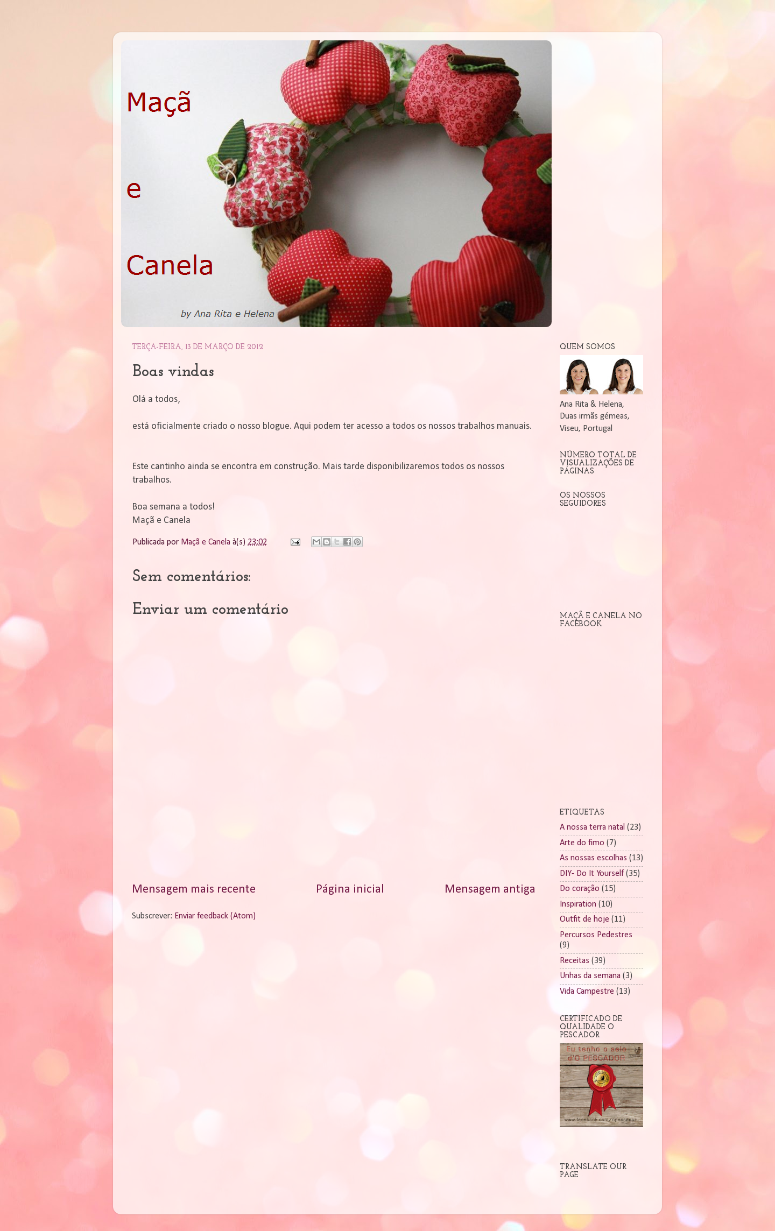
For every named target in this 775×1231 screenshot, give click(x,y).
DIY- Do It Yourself (592, 873)
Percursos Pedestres (596, 935)
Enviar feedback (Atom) (215, 916)
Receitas (574, 961)
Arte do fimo (582, 843)
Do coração (580, 889)
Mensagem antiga (490, 889)
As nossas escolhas (593, 858)
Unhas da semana (590, 976)
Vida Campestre (587, 991)
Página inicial (350, 889)
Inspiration (578, 904)
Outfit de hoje (584, 919)
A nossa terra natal (592, 827)
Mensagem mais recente (194, 889)
